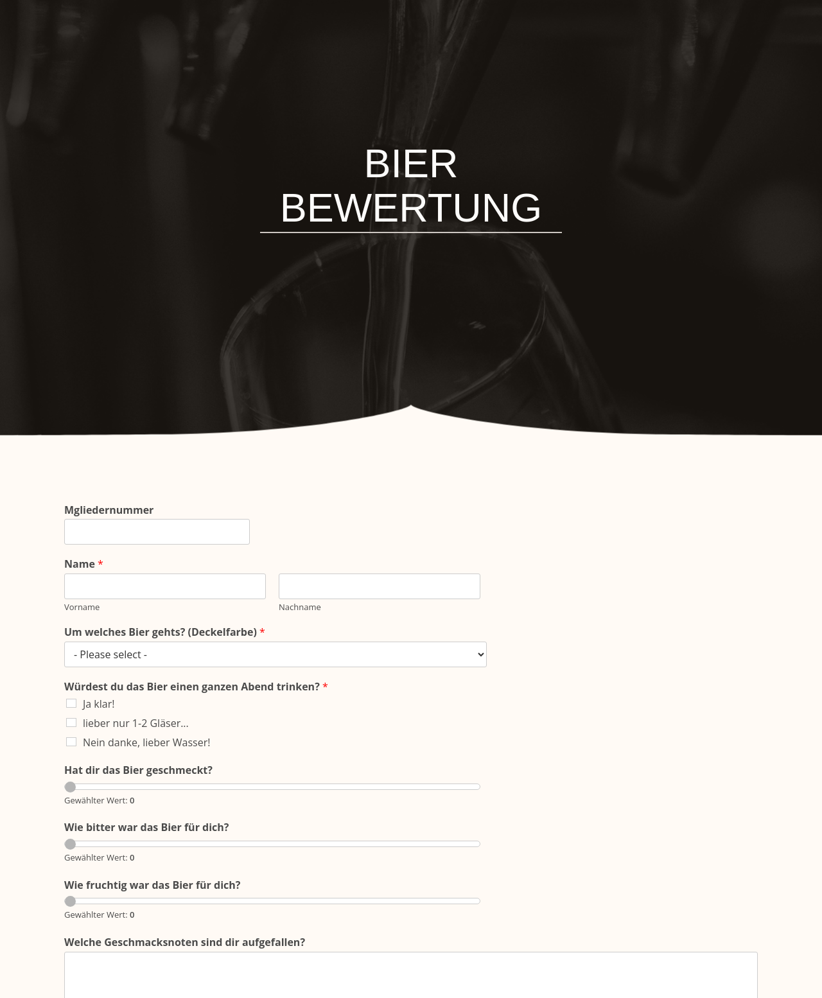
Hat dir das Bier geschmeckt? (138, 770)
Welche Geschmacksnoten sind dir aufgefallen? (184, 942)
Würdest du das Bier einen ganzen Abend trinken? (196, 687)
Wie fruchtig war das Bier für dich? (152, 885)
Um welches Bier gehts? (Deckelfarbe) (164, 632)
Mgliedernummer (108, 510)
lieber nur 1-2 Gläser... (136, 723)
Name (83, 564)
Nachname (300, 607)
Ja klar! (98, 704)
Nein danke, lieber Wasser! (146, 742)
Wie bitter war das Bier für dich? (146, 827)
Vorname (82, 607)
